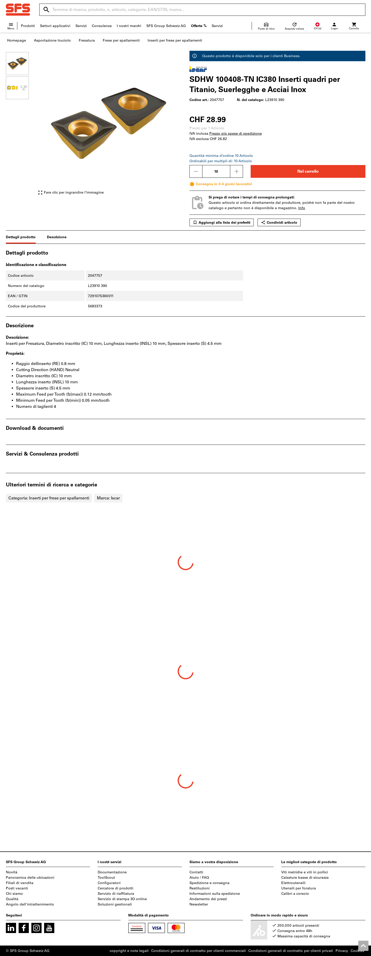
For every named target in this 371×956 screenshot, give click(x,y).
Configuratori (109, 883)
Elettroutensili (293, 883)
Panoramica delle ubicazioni (30, 877)
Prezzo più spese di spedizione (235, 133)
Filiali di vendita (19, 883)
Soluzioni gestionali (115, 904)
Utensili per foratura (298, 888)
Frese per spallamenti (121, 40)
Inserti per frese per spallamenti (175, 40)
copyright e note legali (129, 951)
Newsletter (198, 904)
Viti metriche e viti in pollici (304, 872)
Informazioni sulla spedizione (214, 893)
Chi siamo (14, 893)
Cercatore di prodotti (115, 888)
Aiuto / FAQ (199, 877)
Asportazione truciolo (52, 40)
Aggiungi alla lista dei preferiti (221, 222)
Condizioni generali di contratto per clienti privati (290, 951)
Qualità (12, 899)
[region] (21, 123)
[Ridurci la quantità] (195, 171)
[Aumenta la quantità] (236, 171)
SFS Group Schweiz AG (166, 26)
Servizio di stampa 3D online (122, 899)
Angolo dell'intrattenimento (30, 904)
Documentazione (112, 872)
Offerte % (199, 26)
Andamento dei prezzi (208, 899)
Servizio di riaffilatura (116, 893)
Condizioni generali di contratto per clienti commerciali (198, 951)
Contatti (196, 872)
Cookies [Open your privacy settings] (357, 951)
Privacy (342, 951)
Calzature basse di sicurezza (305, 877)
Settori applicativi (55, 26)
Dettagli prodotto (21, 237)
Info (301, 208)
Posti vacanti (17, 888)
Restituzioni (199, 888)
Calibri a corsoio (295, 893)
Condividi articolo (279, 222)
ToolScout (106, 877)
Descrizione (57, 237)
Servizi (81, 26)
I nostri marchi (129, 26)
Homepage (16, 40)
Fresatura (87, 40)
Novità (11, 872)
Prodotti (28, 26)
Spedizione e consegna (209, 883)
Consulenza (102, 26)
